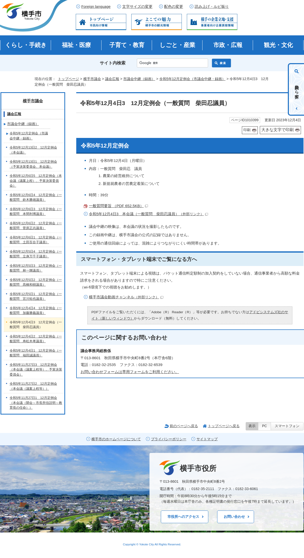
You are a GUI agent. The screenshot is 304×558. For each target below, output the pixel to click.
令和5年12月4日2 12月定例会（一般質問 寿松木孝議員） (36, 338)
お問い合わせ (234, 517)
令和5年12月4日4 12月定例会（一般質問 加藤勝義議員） (36, 310)
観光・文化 (278, 45)
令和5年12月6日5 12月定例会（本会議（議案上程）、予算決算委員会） (36, 180)
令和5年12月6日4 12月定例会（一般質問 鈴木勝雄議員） (36, 197)
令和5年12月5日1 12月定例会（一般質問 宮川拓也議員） (36, 296)
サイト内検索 (112, 63)
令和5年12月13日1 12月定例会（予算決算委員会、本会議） (33, 164)
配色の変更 (173, 7)
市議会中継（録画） (139, 79)
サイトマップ (207, 439)
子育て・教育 (126, 45)
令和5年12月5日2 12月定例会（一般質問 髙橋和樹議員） (36, 282)
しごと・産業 (177, 45)
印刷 (246, 130)
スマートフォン (287, 426)
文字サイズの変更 (137, 7)
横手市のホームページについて (116, 439)
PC (264, 426)
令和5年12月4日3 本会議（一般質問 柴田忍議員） (148, 214)
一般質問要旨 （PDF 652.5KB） (118, 206)
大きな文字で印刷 (277, 130)
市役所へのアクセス (183, 517)
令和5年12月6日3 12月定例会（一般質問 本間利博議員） (36, 211)
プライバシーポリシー (168, 439)
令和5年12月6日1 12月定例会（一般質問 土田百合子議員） (36, 239)
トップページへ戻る (224, 426)
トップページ (68, 79)
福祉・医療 (76, 45)
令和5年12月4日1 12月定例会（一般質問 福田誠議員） (36, 353)
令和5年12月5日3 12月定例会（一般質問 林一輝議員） (36, 268)
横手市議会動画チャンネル (126, 297)
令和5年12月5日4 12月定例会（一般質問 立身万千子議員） (36, 254)
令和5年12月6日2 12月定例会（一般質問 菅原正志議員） (36, 225)
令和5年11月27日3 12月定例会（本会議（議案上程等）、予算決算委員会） (36, 369)
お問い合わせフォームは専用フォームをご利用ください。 (130, 372)
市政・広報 (227, 45)
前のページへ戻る (184, 426)
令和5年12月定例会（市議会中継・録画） (192, 79)
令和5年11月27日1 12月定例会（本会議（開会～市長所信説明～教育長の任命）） (36, 402)
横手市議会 (92, 79)
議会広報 (112, 79)
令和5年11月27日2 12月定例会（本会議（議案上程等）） (33, 386)
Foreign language (96, 7)
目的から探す (297, 89)
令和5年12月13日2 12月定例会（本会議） (33, 149)
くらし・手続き (26, 45)
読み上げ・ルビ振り (212, 7)
